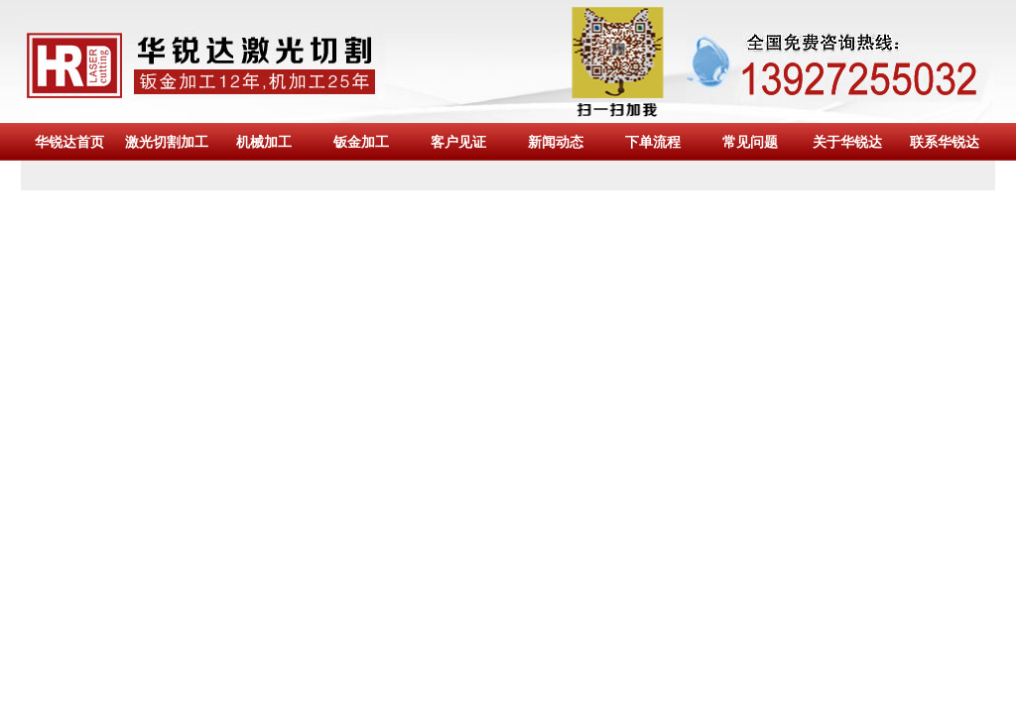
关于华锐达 (847, 142)
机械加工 (264, 142)
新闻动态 (555, 142)
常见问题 (750, 142)
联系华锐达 (944, 142)
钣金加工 (361, 142)
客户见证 (458, 142)
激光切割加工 (166, 142)
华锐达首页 (69, 142)
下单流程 (653, 142)
